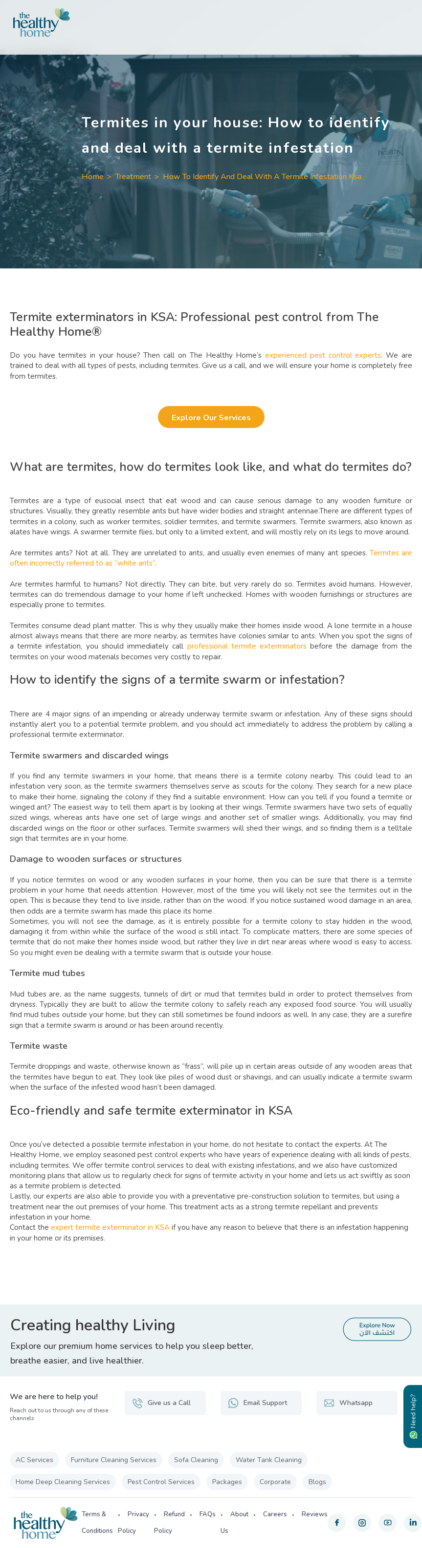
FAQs (208, 1514)
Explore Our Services (210, 417)
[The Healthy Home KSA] (211, 22)
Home (93, 176)
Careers (275, 1514)
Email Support (257, 1403)
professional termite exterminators (247, 646)
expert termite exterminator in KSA (110, 1227)
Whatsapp (348, 1403)
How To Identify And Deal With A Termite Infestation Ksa (262, 176)
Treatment (133, 176)
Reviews (315, 1514)
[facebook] (337, 1523)
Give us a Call (161, 1403)
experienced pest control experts (323, 355)
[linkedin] (413, 1523)
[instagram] (362, 1523)
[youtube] (387, 1523)
